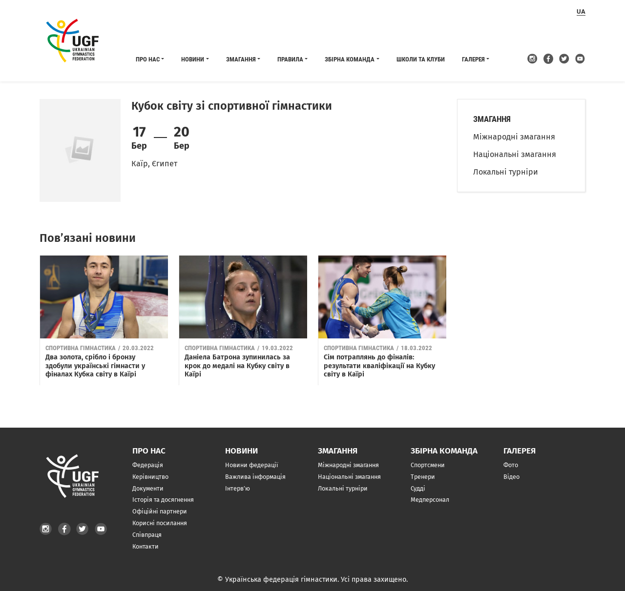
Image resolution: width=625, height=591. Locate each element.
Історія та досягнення (163, 499)
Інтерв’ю (237, 488)
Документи (148, 488)
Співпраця (147, 534)
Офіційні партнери (159, 511)
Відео (511, 476)
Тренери (423, 476)
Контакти (145, 546)
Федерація (147, 465)
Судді (418, 488)
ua (581, 11)
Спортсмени (428, 465)
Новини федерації (251, 465)
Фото (510, 465)
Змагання (241, 59)
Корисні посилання (159, 523)
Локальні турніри (505, 172)
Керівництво (150, 476)
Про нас (148, 59)
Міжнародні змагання (514, 136)
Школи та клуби (420, 59)
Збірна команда (350, 59)
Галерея (473, 59)
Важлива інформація (255, 476)
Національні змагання (514, 154)
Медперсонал (430, 499)
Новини (192, 59)
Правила (290, 59)
